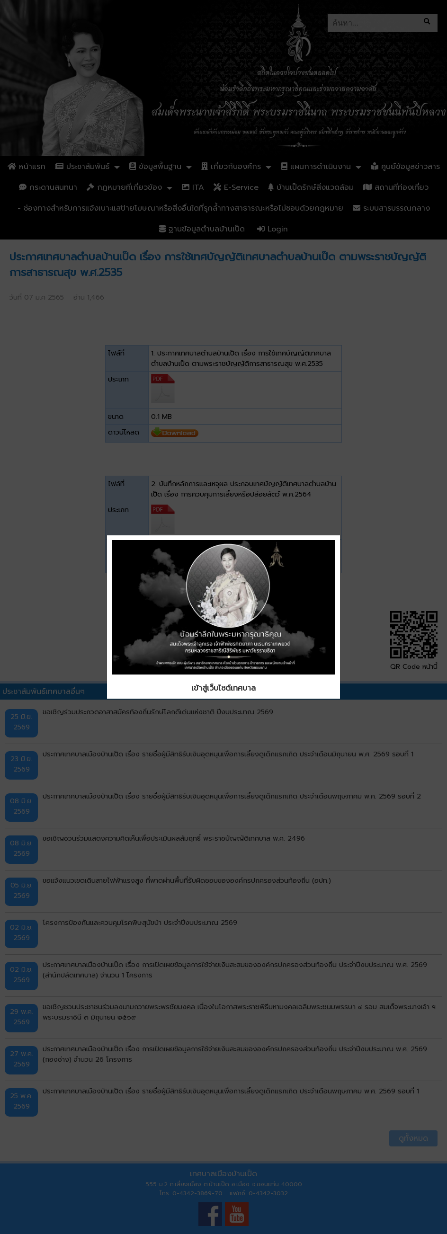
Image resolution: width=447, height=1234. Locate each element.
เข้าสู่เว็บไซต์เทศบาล (223, 688)
